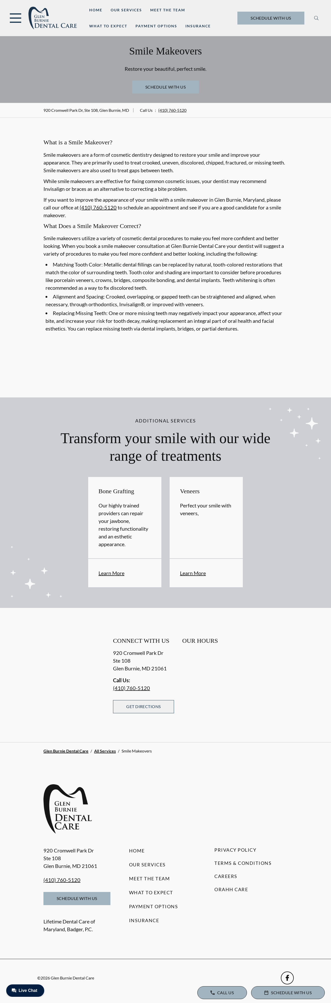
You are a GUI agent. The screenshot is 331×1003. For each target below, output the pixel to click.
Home (95, 10)
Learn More (111, 573)
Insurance (198, 26)
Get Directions (143, 706)
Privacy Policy (235, 850)
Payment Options (156, 26)
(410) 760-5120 (172, 110)
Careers (225, 876)
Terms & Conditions (243, 863)
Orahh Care (231, 889)
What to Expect (108, 26)
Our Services (126, 10)
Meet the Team (167, 10)
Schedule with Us (271, 17)
